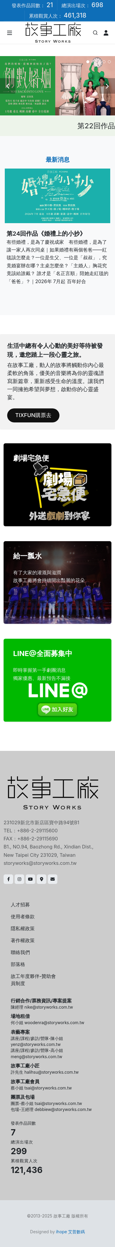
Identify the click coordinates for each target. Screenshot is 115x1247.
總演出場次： (82, 5)
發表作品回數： (32, 5)
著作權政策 (23, 940)
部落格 (18, 964)
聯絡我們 (20, 952)
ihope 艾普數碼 (70, 1231)
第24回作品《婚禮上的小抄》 (46, 233)
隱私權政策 (23, 928)
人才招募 (20, 905)
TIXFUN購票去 (33, 415)
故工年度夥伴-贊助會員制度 (33, 979)
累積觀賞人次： (57, 15)
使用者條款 (23, 916)
